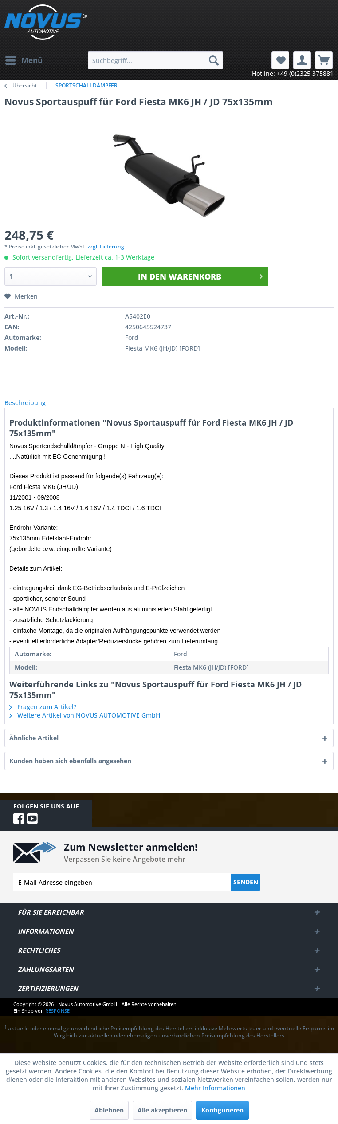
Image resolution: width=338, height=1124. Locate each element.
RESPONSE (57, 1020)
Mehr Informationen (215, 1088)
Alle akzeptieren (162, 1110)
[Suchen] (213, 60)
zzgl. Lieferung (105, 246)
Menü (24, 59)
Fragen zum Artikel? (42, 716)
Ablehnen (109, 1110)
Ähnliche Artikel (34, 747)
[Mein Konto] (302, 60)
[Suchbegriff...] (155, 60)
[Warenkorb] (324, 60)
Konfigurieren (222, 1110)
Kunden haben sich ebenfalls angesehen (70, 770)
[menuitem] (23, 60)
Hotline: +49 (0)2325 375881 (293, 73)
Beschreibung (32, 407)
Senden (245, 891)
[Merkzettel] (280, 60)
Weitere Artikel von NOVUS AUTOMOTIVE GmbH (84, 725)
